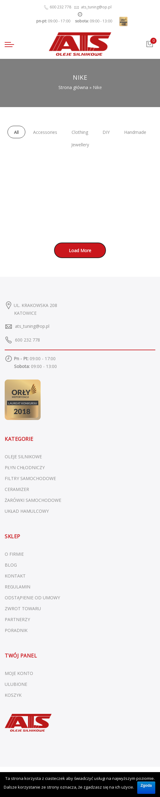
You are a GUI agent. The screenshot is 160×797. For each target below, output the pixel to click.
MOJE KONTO (19, 673)
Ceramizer (17, 489)
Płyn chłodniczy (25, 467)
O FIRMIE (14, 554)
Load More (80, 250)
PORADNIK (16, 630)
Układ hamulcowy (27, 511)
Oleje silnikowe (23, 457)
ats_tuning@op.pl (32, 326)
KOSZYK (13, 695)
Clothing (80, 132)
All (16, 132)
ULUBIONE (16, 684)
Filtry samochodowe (30, 478)
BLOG (11, 565)
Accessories (45, 132)
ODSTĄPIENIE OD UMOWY (32, 598)
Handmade (135, 132)
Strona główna (73, 87)
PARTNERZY (17, 619)
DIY (106, 132)
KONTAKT (15, 576)
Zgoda (146, 785)
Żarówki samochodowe (33, 500)
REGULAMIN (17, 587)
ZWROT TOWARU (23, 608)
